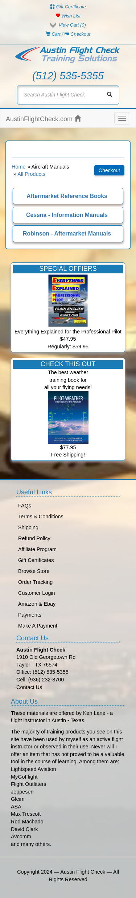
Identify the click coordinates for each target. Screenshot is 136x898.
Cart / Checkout (68, 34)
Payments (29, 615)
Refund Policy (34, 538)
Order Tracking (35, 582)
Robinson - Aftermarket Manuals (67, 233)
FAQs (24, 506)
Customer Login (36, 593)
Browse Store (33, 571)
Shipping (28, 527)
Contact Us (29, 687)
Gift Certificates (36, 560)
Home (18, 167)
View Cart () (72, 25)
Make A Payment (37, 626)
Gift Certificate (68, 6)
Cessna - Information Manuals (67, 215)
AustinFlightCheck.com (43, 119)
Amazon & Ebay (36, 604)
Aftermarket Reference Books (66, 196)
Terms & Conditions (40, 516)
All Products (31, 174)
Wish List (68, 16)
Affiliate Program (37, 549)
